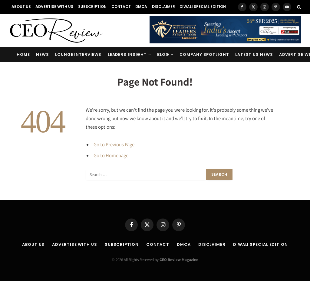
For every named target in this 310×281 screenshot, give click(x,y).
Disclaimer (163, 6)
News (42, 54)
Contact (121, 6)
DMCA (141, 6)
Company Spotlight (204, 54)
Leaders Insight (127, 54)
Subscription (92, 6)
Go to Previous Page (114, 144)
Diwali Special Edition (203, 6)
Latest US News (254, 54)
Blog (163, 54)
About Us (21, 6)
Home (23, 54)
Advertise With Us (54, 6)
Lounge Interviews (78, 54)
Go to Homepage (111, 155)
